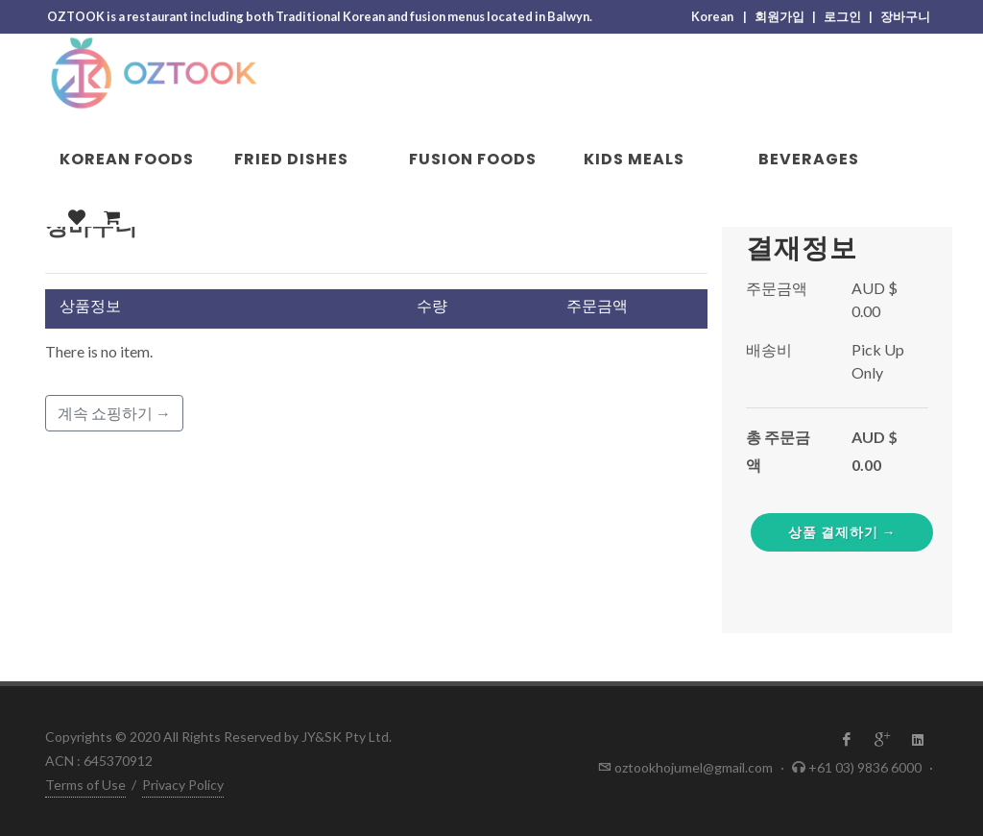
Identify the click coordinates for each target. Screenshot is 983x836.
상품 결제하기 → (842, 532)
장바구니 (906, 16)
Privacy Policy (183, 784)
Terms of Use (85, 784)
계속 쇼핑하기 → (114, 413)
